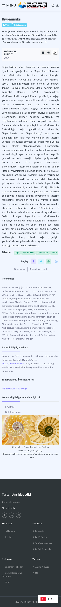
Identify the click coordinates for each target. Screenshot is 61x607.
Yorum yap (20, 269)
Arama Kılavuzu (41, 567)
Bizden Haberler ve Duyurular (12, 575)
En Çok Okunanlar (42, 549)
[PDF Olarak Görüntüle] (43, 52)
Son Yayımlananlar (42, 543)
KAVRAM (8, 406)
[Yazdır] (48, 52)
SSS (35, 573)
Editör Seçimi (40, 537)
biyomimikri (28, 252)
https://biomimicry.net (13, 363)
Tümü (6, 582)
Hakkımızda (8, 531)
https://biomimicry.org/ (14, 388)
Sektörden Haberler (12, 567)
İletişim (6, 537)
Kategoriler (39, 531)
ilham (54, 252)
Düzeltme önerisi (38, 269)
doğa (17, 252)
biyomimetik (42, 252)
